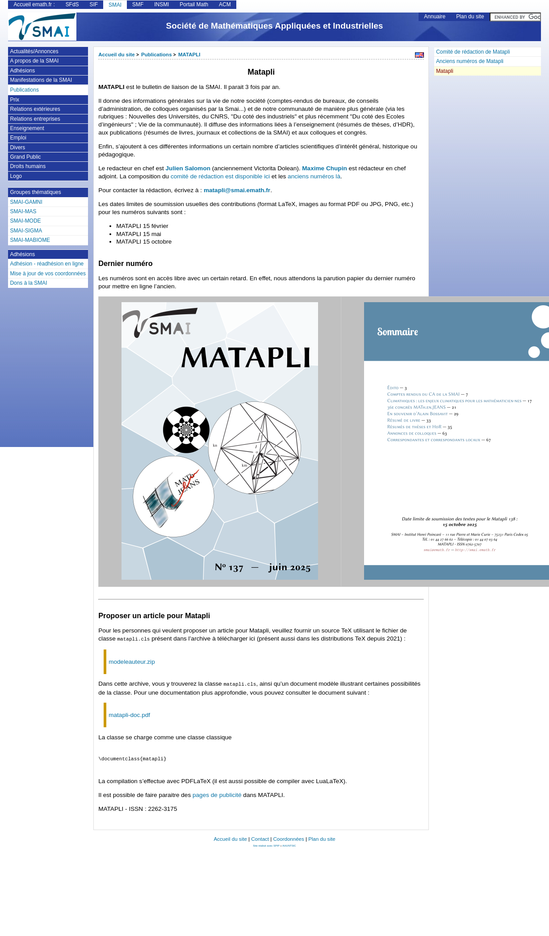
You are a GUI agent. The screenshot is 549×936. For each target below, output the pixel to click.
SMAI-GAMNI (26, 202)
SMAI (115, 5)
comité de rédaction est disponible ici (220, 176)
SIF (93, 4)
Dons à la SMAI (28, 283)
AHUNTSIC (289, 844)
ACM (225, 4)
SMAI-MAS (23, 211)
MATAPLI (189, 54)
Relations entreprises (35, 119)
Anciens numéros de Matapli (469, 61)
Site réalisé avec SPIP (266, 844)
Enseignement (27, 128)
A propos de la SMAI (34, 61)
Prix (14, 100)
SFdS (72, 4)
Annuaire (434, 16)
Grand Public (25, 157)
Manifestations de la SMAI (41, 80)
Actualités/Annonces (34, 51)
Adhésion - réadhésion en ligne (47, 264)
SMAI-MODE (25, 221)
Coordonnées (288, 837)
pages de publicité (217, 793)
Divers (17, 147)
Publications (156, 54)
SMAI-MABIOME (30, 240)
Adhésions (22, 70)
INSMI (161, 4)
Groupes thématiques (35, 192)
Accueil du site (116, 54)
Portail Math (194, 4)
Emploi (18, 138)
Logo (16, 176)
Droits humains (28, 166)
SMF (137, 4)
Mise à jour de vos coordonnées (47, 273)
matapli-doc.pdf (129, 713)
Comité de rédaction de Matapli (473, 52)
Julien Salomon (188, 168)
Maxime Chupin (324, 168)
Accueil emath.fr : (33, 4)
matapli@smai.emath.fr (237, 190)
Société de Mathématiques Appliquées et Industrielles (274, 25)
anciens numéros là (314, 176)
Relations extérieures (35, 109)
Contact (260, 837)
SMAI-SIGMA (26, 231)
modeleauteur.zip (132, 661)
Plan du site (470, 16)
